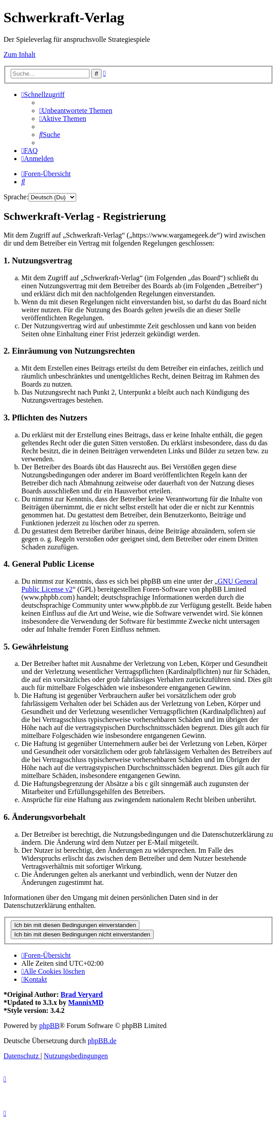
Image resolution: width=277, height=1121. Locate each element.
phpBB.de (102, 1040)
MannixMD (86, 1002)
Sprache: (16, 197)
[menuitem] (75, 110)
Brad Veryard (82, 994)
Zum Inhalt (20, 54)
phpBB (49, 1025)
